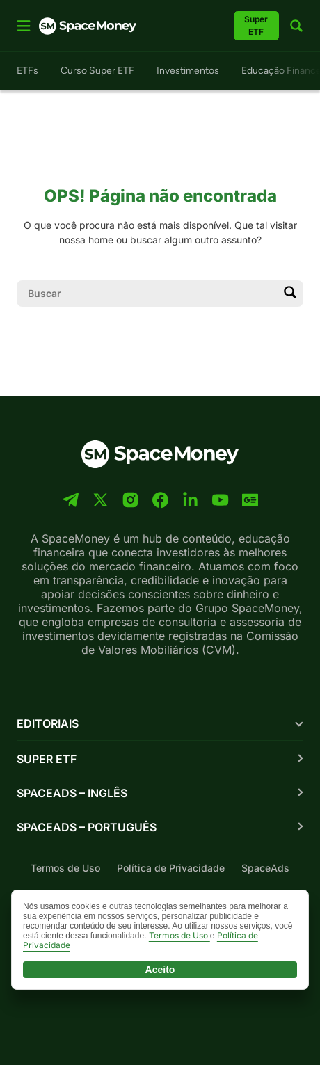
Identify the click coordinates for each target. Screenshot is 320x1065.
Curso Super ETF (97, 71)
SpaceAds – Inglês (72, 793)
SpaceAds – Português (87, 827)
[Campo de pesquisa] (149, 293)
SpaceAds (265, 868)
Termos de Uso (65, 868)
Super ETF (47, 759)
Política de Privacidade (171, 868)
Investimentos (188, 71)
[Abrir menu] (24, 25)
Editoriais (48, 723)
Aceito (160, 969)
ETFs (27, 71)
